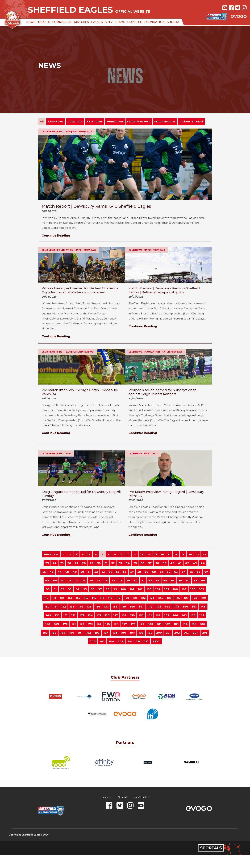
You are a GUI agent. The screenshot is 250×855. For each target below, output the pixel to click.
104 (157, 589)
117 (102, 598)
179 (141, 624)
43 (195, 563)
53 (103, 571)
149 (48, 615)
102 (140, 589)
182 (167, 624)
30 (99, 563)
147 (194, 606)
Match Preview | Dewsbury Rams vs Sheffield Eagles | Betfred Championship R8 (164, 290)
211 (138, 641)
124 (160, 598)
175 (107, 624)
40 (172, 563)
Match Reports (165, 121)
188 (53, 632)
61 (161, 571)
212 (146, 641)
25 (62, 563)
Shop (173, 22)
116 (94, 598)
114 (78, 598)
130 (46, 606)
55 (117, 571)
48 (67, 571)
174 (99, 624)
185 (193, 624)
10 (121, 554)
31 (106, 563)
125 (169, 598)
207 (102, 641)
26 (69, 563)
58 (139, 571)
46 (52, 571)
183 (176, 624)
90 (48, 589)
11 (128, 554)
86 (180, 580)
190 (71, 632)
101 (132, 589)
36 (142, 563)
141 (141, 606)
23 (47, 563)
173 (90, 624)
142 (149, 606)
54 (110, 571)
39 (164, 563)
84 (165, 580)
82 (150, 580)
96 (92, 589)
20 (190, 554)
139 (123, 606)
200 (159, 632)
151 (65, 615)
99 (115, 589)
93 (70, 589)
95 (85, 589)
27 (76, 563)
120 (126, 598)
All (42, 121)
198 (141, 632)
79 (128, 580)
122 (143, 598)
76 (106, 580)
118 (110, 598)
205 (204, 632)
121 (135, 598)
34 (128, 563)
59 (146, 571)
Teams (120, 22)
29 (91, 563)
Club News (55, 121)
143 (158, 606)
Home (105, 797)
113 (70, 598)
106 (175, 589)
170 (65, 624)
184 (185, 624)
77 (113, 580)
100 (123, 589)
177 (124, 624)
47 (59, 571)
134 (80, 606)
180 (150, 624)
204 (195, 632)
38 (157, 563)
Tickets (44, 22)
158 (124, 615)
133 (72, 606)
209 (120, 641)
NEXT (156, 641)
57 (132, 571)
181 (159, 624)
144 (167, 606)
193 (97, 632)
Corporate (75, 121)
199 (149, 632)
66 (199, 571)
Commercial (62, 22)
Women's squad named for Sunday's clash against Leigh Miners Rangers (162, 392)
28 (84, 563)
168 (47, 624)
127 (186, 598)
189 (62, 632)
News (30, 22)
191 (80, 632)
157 (115, 615)
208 (111, 641)
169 (56, 624)
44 (203, 563)
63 (176, 571)
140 (132, 606)
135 (89, 606)
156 (107, 615)
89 (203, 580)
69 (55, 580)
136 (97, 606)
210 (129, 641)
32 (113, 563)
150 (57, 615)
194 (106, 632)
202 (177, 632)
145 (176, 606)
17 (169, 554)
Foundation (154, 22)
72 (76, 580)
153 (82, 615)
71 (69, 580)
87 (188, 580)
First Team (94, 121)
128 (194, 598)
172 (82, 624)
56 (125, 571)
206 (92, 641)
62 (168, 571)
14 (148, 554)
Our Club (134, 22)
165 (184, 615)
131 (55, 606)
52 (96, 571)
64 (184, 571)
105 (166, 589)
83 (157, 580)
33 (120, 563)
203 (186, 632)
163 (166, 615)
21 (197, 554)
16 (162, 554)
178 (133, 624)
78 (120, 580)
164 (175, 615)
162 (158, 615)
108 (192, 589)
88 (195, 580)
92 (62, 589)
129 (203, 598)
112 (62, 598)
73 (84, 580)
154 (90, 615)
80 (136, 580)
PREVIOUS (51, 554)
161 (149, 615)
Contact (141, 797)
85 (172, 580)
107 (184, 589)
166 (192, 615)
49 (75, 571)
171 (74, 624)
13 (141, 554)
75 (98, 580)
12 (135, 554)
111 (54, 598)
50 (82, 571)
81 (142, 580)
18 (176, 554)
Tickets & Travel (191, 121)
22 (204, 554)
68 (47, 580)
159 (132, 615)
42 (187, 563)
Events (97, 22)
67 (206, 571)
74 (91, 580)
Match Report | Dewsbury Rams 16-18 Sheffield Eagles (96, 206)
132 (63, 606)
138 (114, 606)
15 (155, 554)
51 (89, 571)
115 (86, 598)
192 (88, 632)
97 (100, 589)
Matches (81, 22)
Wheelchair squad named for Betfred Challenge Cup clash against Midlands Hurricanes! (80, 290)
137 (106, 606)
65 (191, 571)
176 (116, 624)
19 (183, 554)
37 (150, 563)
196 (123, 632)
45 (44, 571)
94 (77, 589)
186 (202, 624)
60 (154, 571)
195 (114, 632)
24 (54, 563)
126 (177, 598)
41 (179, 563)
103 (149, 589)
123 (151, 598)
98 (107, 589)
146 (185, 606)
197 (132, 632)
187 (45, 632)
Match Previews (138, 121)
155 (99, 615)
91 (55, 589)
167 (201, 615)
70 (62, 580)
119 (118, 598)
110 (46, 598)
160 (141, 615)
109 (201, 589)
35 (135, 563)
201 (168, 632)
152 (73, 615)
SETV (109, 22)
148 (203, 606)
